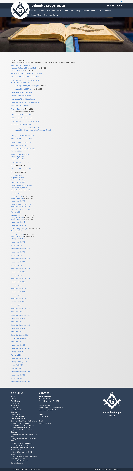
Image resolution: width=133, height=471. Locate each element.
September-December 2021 (20, 162)
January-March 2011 (18, 292)
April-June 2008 (16, 322)
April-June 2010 (16, 305)
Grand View (107, 469)
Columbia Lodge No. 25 (48, 6)
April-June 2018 (16, 212)
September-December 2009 (20, 315)
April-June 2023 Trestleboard (21, 124)
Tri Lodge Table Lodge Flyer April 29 (27, 128)
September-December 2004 (20, 372)
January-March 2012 (18, 282)
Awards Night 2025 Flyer (23, 89)
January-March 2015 (18, 252)
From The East (96, 11)
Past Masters (50, 11)
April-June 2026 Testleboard (20, 66)
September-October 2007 (20, 335)
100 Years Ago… (16, 454)
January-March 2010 (18, 302)
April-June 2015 (16, 255)
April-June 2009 (16, 312)
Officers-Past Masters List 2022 (21, 142)
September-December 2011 (20, 298)
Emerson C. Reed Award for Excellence (24, 421)
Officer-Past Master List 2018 (21, 210)
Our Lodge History (51, 15)
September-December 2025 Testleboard (25, 80)
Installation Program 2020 (20, 188)
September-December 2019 (20, 190)
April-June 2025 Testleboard (20, 82)
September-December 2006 (20, 348)
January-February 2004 (19, 362)
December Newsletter (18, 180)
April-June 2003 (16, 378)
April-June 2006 (16, 342)
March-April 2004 (17, 365)
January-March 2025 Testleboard (22, 92)
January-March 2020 (18, 182)
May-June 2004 (16, 368)
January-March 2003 (18, 375)
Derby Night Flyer (17, 197)
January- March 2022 (18, 159)
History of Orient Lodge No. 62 (21, 452)
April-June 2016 (16, 245)
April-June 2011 (16, 295)
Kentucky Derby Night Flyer (20, 154)
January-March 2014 (18, 262)
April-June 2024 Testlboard (20, 106)
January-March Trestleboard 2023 (22, 136)
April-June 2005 (16, 355)
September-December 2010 (20, 308)
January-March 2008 (18, 318)
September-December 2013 (20, 279)
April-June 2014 (16, 265)
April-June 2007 (16, 332)
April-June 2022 (16, 151)
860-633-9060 (114, 5)
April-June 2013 (16, 275)
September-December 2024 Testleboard (25, 102)
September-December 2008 (20, 325)
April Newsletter (16, 175)
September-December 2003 (20, 382)
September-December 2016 (20, 249)
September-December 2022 (20, 146)
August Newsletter (17, 178)
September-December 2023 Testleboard (25, 121)
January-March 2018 (18, 222)
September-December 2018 (20, 206)
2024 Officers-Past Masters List (21, 118)
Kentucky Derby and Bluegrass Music (23, 68)
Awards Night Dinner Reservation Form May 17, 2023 (33, 130)
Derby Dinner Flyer (17, 218)
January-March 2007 (18, 328)
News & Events (62, 11)
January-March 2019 (18, 201)
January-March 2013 (18, 272)
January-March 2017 (18, 239)
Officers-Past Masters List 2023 (21, 139)
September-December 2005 (20, 358)
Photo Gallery (75, 11)
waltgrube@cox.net (45, 423)
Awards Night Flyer (17, 70)
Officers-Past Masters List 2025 (21, 96)
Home (33, 11)
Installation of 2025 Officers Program (23, 99)
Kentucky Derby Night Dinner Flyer (27, 86)
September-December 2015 (20, 259)
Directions (85, 11)
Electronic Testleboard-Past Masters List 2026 (26, 73)
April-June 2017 (16, 231)
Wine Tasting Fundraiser (19, 461)
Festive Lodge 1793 (18, 215)
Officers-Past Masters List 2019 (21, 204)
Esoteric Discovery (17, 463)
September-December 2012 (20, 288)
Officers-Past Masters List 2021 (21, 169)
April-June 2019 (16, 193)
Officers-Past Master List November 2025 (25, 77)
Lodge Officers (36, 15)
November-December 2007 (20, 338)
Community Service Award (20, 423)
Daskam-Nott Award (18, 419)
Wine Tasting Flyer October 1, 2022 (23, 149)
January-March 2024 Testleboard (22, 115)
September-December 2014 (20, 269)
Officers (41, 11)
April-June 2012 (16, 285)
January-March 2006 (18, 345)
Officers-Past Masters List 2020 (21, 185)
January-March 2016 (18, 242)
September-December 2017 (20, 225)
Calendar (107, 11)
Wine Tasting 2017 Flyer (19, 229)
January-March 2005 (18, 352)
